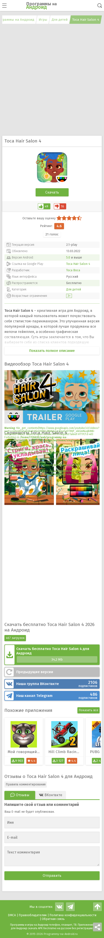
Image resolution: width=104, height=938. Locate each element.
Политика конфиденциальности (72, 915)
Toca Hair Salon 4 (78, 264)
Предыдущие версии (34, 672)
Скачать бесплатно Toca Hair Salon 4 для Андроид (56, 654)
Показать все (88, 710)
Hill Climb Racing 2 (65, 752)
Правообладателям (33, 915)
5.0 (68, 257)
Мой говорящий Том (25, 752)
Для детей (73, 289)
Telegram (56, 696)
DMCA (12, 915)
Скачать (52, 192)
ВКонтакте (56, 684)
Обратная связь (53, 919)
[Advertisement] (52, 80)
